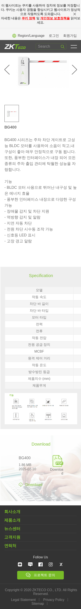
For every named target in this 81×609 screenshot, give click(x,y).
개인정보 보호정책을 (55, 18)
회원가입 (70, 35)
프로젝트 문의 (40, 575)
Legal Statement (23, 599)
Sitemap (38, 603)
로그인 (54, 35)
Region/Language (28, 36)
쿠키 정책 (28, 18)
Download (56, 469)
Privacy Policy (53, 599)
